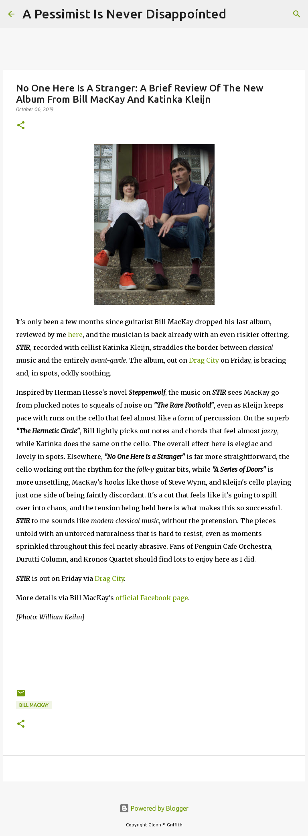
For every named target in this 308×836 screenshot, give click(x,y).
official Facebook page (152, 598)
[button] (21, 125)
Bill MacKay (34, 705)
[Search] (237, 14)
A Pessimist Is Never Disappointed (124, 13)
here (75, 335)
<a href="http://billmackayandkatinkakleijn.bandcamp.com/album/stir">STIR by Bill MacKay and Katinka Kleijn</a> (154, 654)
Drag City (204, 360)
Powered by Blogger (154, 808)
